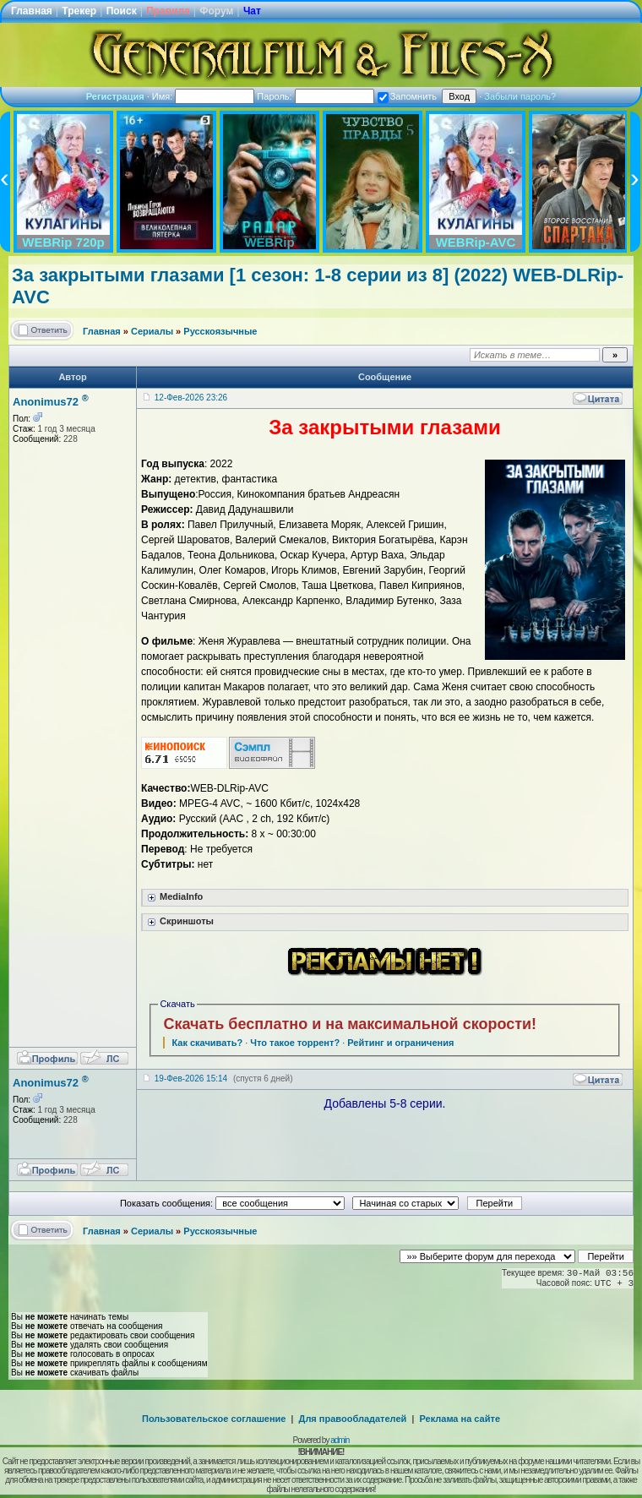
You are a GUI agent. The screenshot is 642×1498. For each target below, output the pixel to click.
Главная (31, 11)
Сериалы (152, 331)
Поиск (121, 11)
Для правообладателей (353, 1419)
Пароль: (315, 96)
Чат (252, 11)
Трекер (79, 11)
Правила (168, 11)
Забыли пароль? (520, 96)
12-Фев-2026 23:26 (191, 397)
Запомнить (407, 96)
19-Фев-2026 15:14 (191, 1078)
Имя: (203, 96)
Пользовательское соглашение (214, 1419)
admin (339, 1440)
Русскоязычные (220, 331)
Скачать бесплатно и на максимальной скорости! (349, 1024)
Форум (216, 11)
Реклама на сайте (459, 1419)
